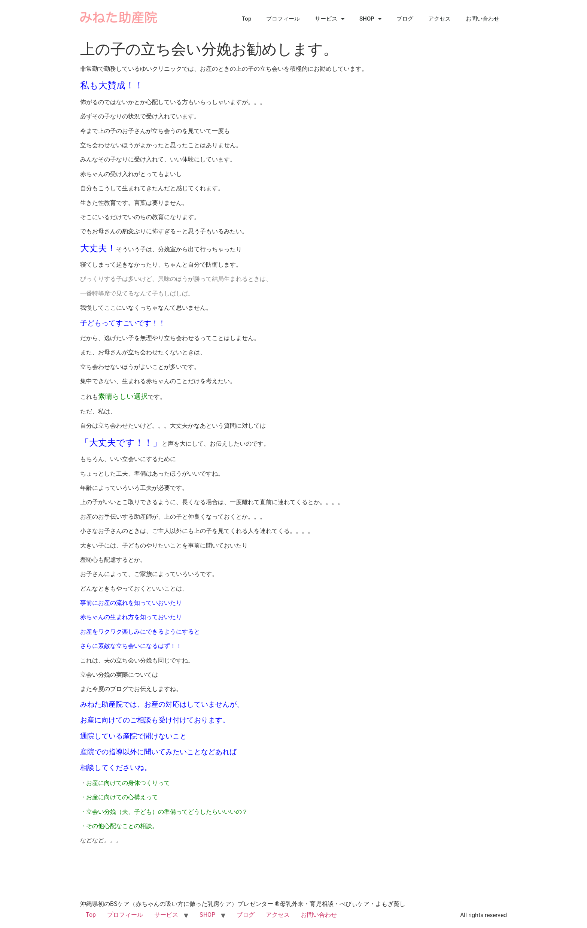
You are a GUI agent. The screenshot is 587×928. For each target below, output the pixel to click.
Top (246, 18)
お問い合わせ (482, 18)
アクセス (439, 18)
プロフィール (283, 18)
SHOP (370, 18)
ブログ (404, 18)
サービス (329, 18)
